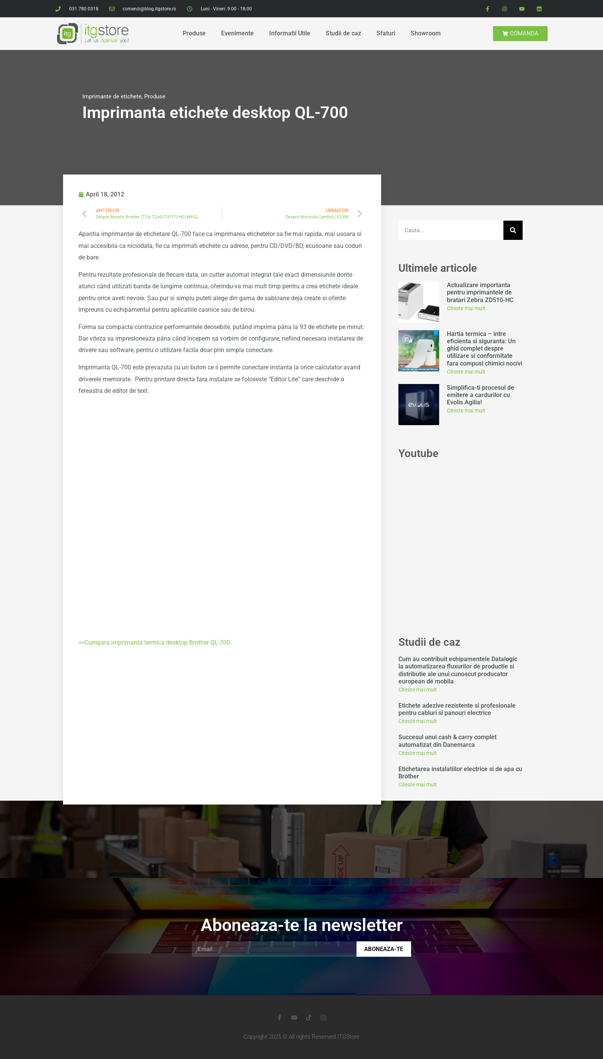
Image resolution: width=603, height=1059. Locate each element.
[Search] (513, 230)
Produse (194, 33)
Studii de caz (343, 33)
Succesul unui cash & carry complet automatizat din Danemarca (447, 740)
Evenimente (237, 33)
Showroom (426, 33)
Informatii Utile (289, 33)
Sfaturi (385, 33)
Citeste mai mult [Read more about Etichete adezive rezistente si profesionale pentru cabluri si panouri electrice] (417, 721)
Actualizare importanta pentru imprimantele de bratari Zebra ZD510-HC (480, 292)
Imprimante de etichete (112, 96)
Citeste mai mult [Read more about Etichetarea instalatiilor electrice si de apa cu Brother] (417, 784)
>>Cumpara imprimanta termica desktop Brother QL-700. (155, 642)
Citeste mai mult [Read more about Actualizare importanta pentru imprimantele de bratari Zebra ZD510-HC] (466, 308)
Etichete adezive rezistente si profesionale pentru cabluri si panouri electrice (457, 709)
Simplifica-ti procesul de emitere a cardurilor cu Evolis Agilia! (480, 395)
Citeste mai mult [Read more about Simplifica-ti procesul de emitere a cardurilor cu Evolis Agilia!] (466, 410)
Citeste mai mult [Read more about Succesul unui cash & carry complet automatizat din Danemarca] (417, 753)
